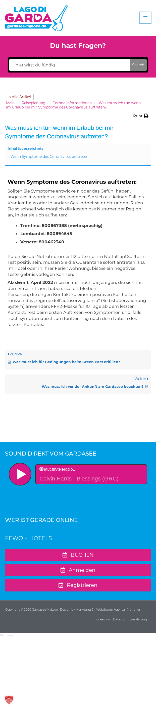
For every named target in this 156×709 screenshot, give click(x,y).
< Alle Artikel (20, 97)
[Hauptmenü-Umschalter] (145, 18)
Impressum (101, 619)
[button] (140, 116)
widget (78, 484)
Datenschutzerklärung (130, 619)
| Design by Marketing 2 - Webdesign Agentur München (100, 609)
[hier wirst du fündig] (69, 65)
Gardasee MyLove (45, 609)
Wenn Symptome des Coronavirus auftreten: (50, 156)
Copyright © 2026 (18, 609)
